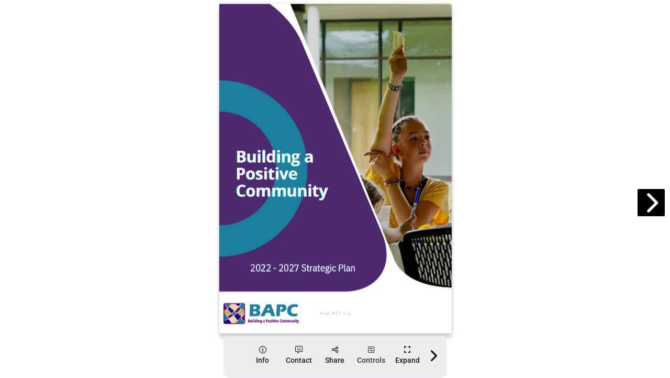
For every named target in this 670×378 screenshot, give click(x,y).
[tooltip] (262, 355)
